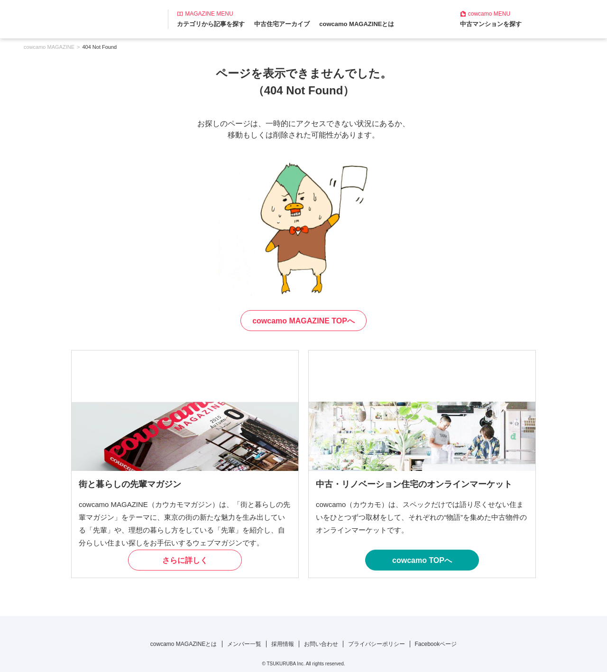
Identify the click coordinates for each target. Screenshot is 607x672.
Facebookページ (436, 644)
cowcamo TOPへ (422, 560)
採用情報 (282, 644)
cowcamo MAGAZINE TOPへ (303, 321)
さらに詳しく (185, 560)
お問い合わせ (321, 644)
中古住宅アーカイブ (282, 24)
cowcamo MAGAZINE (49, 47)
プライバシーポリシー (376, 644)
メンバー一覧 (244, 644)
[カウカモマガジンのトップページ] (65, 18)
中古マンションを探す (491, 24)
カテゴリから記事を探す (211, 24)
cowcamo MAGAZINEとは (356, 24)
